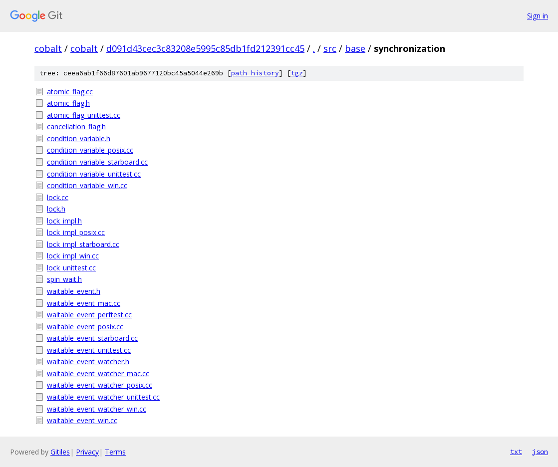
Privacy (87, 452)
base (355, 48)
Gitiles (60, 452)
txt (516, 451)
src (329, 48)
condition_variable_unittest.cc (94, 174)
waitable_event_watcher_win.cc (96, 409)
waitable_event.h (73, 291)
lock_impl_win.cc (73, 255)
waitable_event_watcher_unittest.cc (103, 397)
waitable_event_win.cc (82, 420)
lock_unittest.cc (71, 267)
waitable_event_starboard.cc (92, 338)
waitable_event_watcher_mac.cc (98, 373)
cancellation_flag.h (76, 126)
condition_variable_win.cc (87, 185)
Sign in (537, 15)
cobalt (48, 48)
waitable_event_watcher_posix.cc (99, 385)
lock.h (56, 209)
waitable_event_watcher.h (88, 361)
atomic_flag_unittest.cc (83, 115)
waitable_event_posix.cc (85, 326)
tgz (297, 73)
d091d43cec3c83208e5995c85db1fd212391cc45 (205, 48)
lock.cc (57, 197)
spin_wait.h (64, 279)
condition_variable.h (78, 138)
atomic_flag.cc (70, 91)
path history (255, 73)
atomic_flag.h (68, 103)
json (540, 451)
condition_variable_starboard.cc (97, 162)
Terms (115, 452)
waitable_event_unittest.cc (89, 350)
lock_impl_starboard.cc (83, 244)
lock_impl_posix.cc (76, 232)
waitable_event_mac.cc (83, 303)
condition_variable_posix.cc (90, 150)
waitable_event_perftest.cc (89, 314)
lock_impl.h (64, 221)
